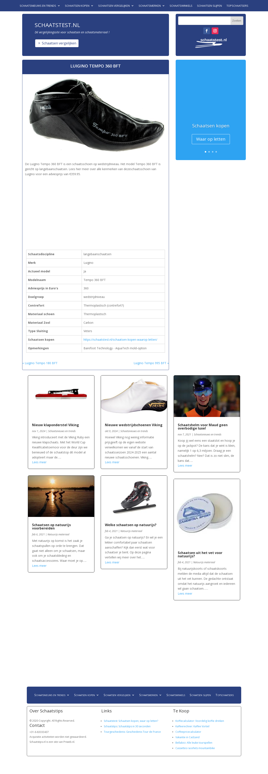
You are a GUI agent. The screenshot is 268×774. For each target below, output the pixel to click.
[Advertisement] (95, 206)
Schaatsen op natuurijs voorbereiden (51, 527)
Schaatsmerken (150, 6)
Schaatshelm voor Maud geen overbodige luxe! (203, 427)
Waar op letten (210, 139)
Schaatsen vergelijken (114, 6)
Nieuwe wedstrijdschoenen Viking (133, 425)
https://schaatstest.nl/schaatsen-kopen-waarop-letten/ (120, 340)
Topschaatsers (237, 6)
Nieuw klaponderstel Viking (55, 425)
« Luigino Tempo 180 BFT (40, 363)
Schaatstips (110, 726)
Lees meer (39, 462)
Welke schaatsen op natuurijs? (130, 525)
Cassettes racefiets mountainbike (195, 748)
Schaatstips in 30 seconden (135, 726)
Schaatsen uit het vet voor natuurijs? (200, 554)
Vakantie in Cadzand (187, 737)
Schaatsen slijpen (209, 6)
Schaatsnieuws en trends (38, 6)
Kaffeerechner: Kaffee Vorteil (192, 726)
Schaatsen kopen (77, 6)
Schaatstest (110, 721)
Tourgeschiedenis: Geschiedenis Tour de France (132, 732)
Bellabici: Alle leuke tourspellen (193, 742)
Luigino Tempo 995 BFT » (151, 363)
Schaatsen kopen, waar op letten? (138, 721)
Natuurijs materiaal (58, 534)
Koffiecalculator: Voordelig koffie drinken (199, 721)
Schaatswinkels (181, 6)
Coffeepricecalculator (188, 732)
